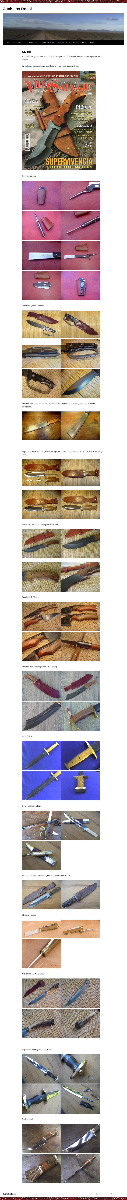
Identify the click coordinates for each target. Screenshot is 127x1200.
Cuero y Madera (72, 42)
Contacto (92, 42)
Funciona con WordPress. (106, 1194)
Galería (84, 42)
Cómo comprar (17, 42)
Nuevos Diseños (48, 42)
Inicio (7, 42)
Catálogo (60, 42)
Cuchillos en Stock (33, 42)
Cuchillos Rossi (17, 9)
